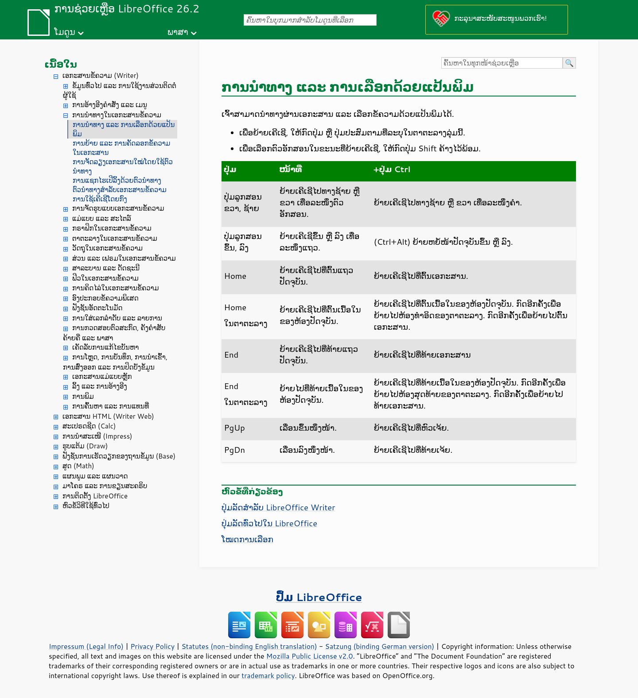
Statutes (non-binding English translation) (249, 646)
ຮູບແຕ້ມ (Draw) (85, 446)
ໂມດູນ (64, 32)
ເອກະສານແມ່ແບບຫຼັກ (102, 376)
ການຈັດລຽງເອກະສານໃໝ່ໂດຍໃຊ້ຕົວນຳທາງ (123, 166)
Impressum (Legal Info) (86, 646)
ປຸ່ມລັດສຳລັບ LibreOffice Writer (278, 507)
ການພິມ (83, 396)
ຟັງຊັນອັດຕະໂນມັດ (97, 307)
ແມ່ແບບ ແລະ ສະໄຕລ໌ (101, 218)
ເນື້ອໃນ (60, 64)
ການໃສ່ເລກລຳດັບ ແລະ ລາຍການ (117, 318)
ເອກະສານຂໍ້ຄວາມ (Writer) (100, 75)
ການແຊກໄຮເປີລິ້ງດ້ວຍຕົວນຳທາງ (117, 180)
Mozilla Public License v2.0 (309, 656)
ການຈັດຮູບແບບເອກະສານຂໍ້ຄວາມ (118, 208)
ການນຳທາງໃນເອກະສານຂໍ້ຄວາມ (116, 115)
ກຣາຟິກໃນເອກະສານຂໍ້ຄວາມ (112, 228)
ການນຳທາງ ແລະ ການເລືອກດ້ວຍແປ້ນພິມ (124, 129)
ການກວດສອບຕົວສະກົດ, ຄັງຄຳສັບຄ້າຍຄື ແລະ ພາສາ (114, 333)
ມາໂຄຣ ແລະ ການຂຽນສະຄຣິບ (104, 485)
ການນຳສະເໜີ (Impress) (97, 436)
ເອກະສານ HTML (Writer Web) (108, 416)
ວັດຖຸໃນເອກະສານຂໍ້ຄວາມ (107, 248)
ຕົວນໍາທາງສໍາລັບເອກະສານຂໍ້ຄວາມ (120, 189)
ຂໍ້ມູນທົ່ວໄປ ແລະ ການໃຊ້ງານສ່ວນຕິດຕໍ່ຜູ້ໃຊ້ (119, 90)
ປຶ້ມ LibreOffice (319, 597)
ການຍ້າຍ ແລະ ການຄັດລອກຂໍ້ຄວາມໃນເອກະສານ (121, 148)
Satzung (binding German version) (380, 646)
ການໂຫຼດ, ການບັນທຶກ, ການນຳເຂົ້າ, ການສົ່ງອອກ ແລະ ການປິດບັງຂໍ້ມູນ (115, 362)
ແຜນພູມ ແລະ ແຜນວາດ (95, 476)
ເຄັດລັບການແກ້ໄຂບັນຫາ (105, 347)
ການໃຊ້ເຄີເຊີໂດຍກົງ (100, 199)
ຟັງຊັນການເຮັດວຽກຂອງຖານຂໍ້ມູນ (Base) (118, 456)
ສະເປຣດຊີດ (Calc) (89, 426)
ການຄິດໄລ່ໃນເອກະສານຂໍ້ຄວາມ (115, 288)
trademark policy (268, 675)
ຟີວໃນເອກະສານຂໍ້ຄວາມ (105, 278)
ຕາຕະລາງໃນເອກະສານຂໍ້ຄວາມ (114, 238)
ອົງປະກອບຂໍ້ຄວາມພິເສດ (105, 298)
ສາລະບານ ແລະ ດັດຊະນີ (106, 268)
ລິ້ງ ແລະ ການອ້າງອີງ (99, 386)
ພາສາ (177, 32)
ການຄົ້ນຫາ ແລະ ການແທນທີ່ (110, 406)
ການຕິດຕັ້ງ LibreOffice (95, 496)
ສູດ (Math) (78, 465)
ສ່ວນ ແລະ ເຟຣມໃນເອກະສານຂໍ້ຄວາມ (124, 258)
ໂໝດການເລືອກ (247, 539)
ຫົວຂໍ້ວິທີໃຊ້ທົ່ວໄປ (85, 505)
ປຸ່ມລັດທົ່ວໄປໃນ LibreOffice (269, 523)
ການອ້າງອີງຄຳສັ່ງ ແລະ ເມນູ (109, 104)
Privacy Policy (152, 646)
